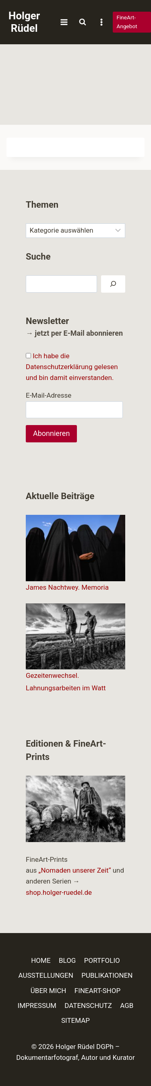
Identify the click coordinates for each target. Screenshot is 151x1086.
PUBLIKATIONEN (106, 975)
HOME (40, 960)
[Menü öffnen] (63, 22)
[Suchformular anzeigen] (82, 22)
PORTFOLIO (102, 960)
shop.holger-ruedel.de (59, 892)
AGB (126, 1005)
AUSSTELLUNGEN (46, 975)
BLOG (67, 960)
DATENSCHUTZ (88, 1005)
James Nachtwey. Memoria (67, 587)
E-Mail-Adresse (48, 395)
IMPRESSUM (37, 1005)
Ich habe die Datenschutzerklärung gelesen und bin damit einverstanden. (72, 367)
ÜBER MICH (48, 991)
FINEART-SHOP (97, 991)
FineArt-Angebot (127, 21)
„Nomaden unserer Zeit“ (75, 870)
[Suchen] (113, 284)
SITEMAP (75, 1020)
